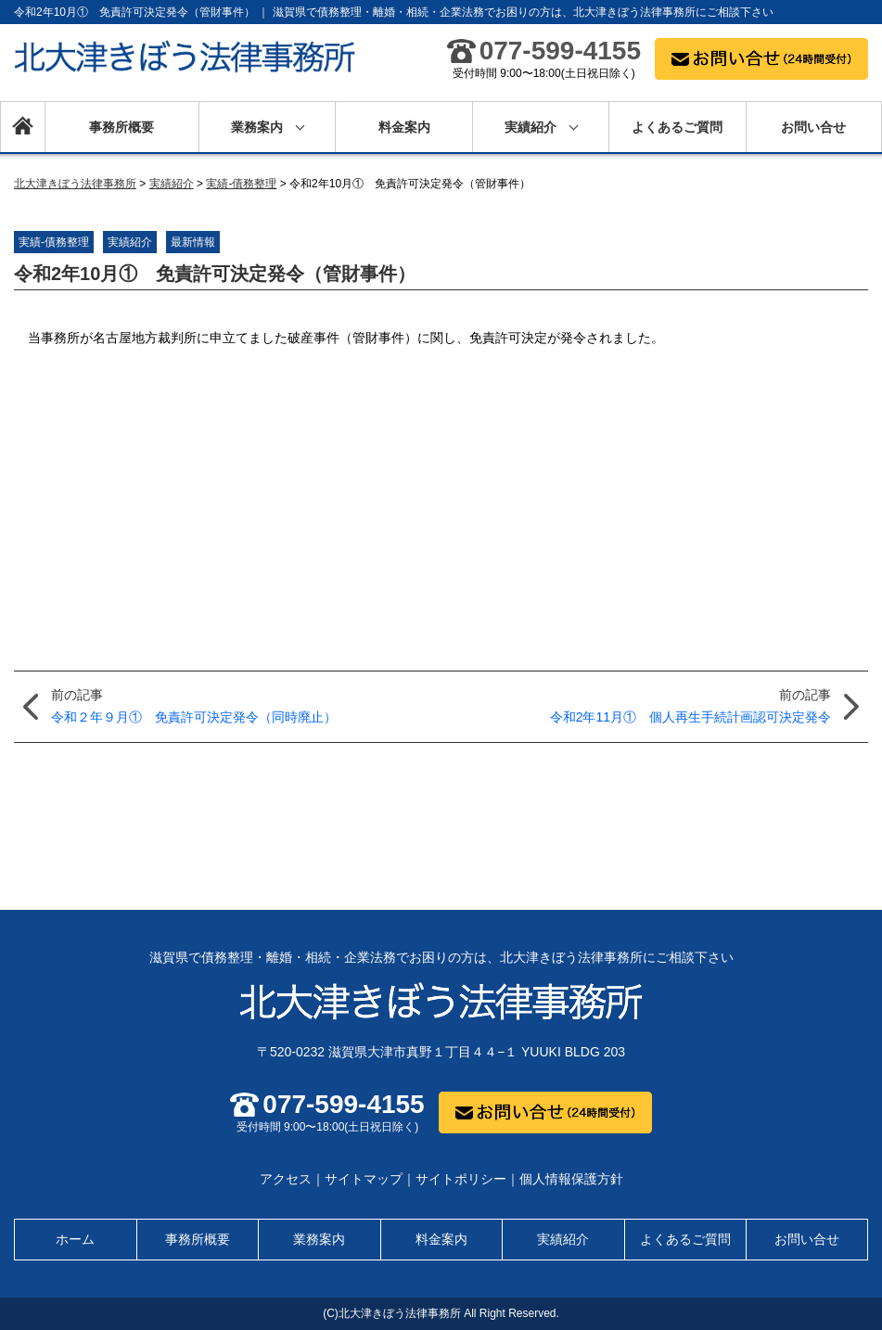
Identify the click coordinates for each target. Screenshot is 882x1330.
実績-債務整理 (54, 242)
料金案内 (404, 127)
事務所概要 (121, 127)
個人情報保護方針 (571, 1178)
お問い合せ (813, 127)
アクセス (286, 1178)
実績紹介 (530, 127)
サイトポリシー (460, 1178)
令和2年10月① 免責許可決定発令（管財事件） (214, 273)
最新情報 (193, 242)
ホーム (23, 127)
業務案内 (257, 127)
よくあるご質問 (677, 127)
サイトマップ (364, 1178)
